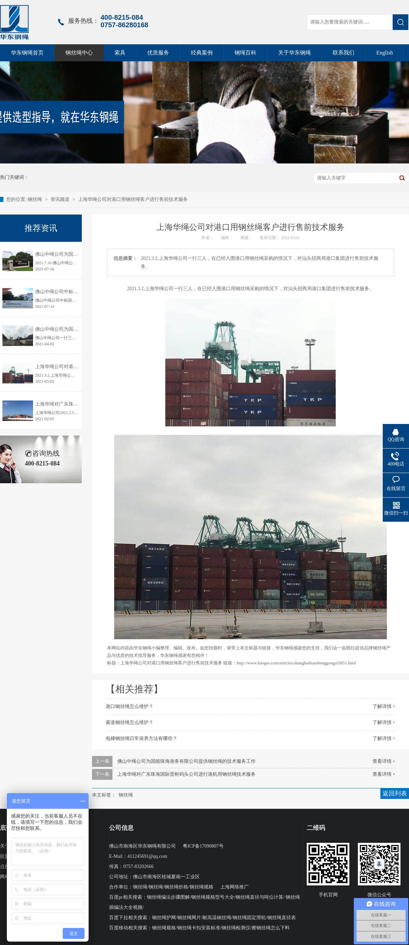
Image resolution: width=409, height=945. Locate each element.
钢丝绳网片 (189, 917)
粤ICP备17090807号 (203, 846)
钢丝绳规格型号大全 (212, 897)
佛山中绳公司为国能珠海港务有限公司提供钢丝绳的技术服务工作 (186, 761)
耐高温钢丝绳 (216, 917)
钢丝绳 (35, 199)
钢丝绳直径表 (281, 917)
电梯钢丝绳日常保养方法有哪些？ (141, 738)
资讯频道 (60, 199)
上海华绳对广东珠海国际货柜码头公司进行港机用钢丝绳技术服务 (186, 774)
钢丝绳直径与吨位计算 (259, 897)
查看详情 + (384, 761)
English (384, 53)
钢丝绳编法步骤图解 (168, 897)
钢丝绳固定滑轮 (249, 917)
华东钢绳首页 (27, 53)
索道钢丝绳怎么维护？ (129, 722)
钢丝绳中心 (79, 53)
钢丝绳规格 (201, 886)
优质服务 (158, 53)
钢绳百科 (245, 53)
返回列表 (394, 793)
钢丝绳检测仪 (236, 927)
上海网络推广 (234, 886)
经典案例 (202, 53)
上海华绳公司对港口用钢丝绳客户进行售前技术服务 (133, 199)
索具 (120, 53)
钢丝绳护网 (164, 917)
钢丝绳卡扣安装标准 (198, 927)
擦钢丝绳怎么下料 (271, 927)
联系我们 (343, 53)
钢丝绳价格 (176, 886)
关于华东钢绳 (294, 53)
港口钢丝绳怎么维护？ (129, 706)
